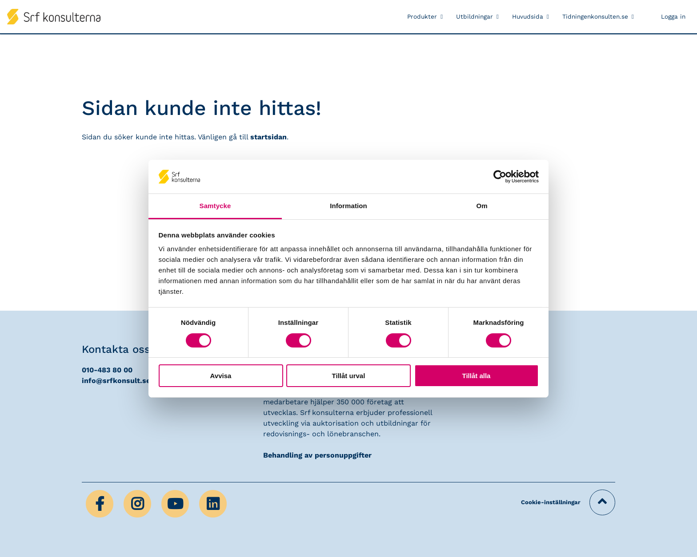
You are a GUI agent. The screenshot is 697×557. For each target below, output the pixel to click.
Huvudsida (527, 16)
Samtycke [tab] (215, 205)
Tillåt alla (476, 375)
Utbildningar (474, 16)
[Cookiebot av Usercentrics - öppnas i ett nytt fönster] (500, 176)
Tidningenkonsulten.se (595, 16)
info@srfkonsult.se (116, 380)
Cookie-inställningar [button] (551, 502)
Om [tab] (481, 205)
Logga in (673, 16)
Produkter (422, 16)
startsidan (268, 137)
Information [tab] (348, 205)
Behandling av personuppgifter (317, 455)
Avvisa (221, 375)
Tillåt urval (348, 375)
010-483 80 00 (107, 370)
